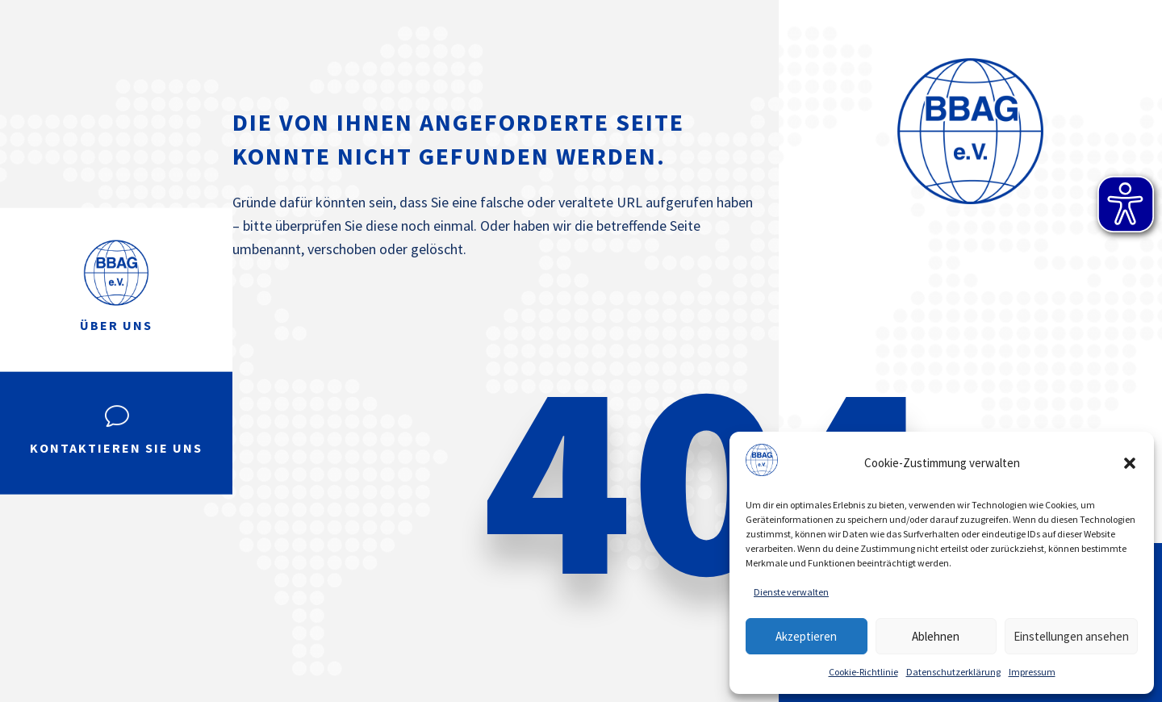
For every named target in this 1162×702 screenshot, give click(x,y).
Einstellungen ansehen (1071, 636)
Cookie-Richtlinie (863, 672)
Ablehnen (935, 636)
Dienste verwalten (791, 592)
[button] (1130, 463)
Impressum (1032, 672)
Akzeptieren (806, 636)
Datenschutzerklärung (953, 672)
